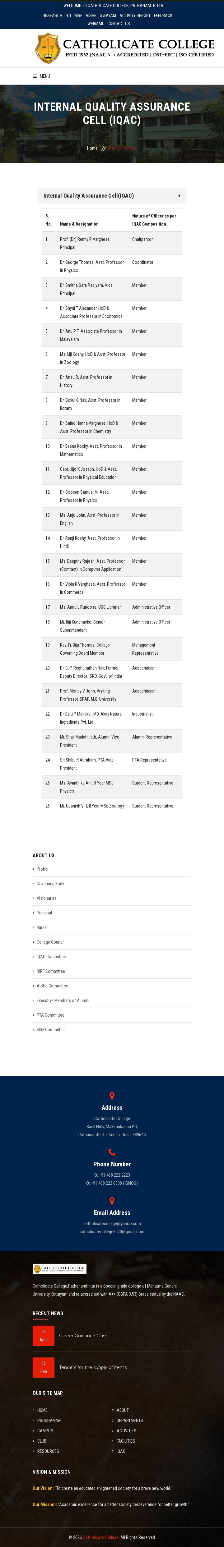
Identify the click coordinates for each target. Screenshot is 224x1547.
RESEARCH (52, 15)
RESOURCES (46, 1451)
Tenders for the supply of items (93, 1367)
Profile (42, 869)
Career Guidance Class (83, 1336)
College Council (50, 942)
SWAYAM (108, 15)
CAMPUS (43, 1430)
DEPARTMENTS (127, 1420)
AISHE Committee (52, 985)
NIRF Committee (51, 971)
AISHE (91, 15)
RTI (68, 15)
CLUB (39, 1441)
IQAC (118, 1451)
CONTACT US (118, 23)
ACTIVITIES (124, 1430)
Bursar (42, 927)
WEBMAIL (95, 23)
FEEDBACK (163, 15)
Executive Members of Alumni (63, 1000)
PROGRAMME (47, 1420)
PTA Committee (50, 1015)
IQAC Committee (51, 956)
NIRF (78, 15)
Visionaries (47, 898)
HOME (40, 1410)
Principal (44, 912)
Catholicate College (101, 1537)
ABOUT (120, 1410)
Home (92, 148)
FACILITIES (123, 1441)
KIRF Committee (51, 1029)
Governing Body (50, 883)
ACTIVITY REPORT (135, 15)
